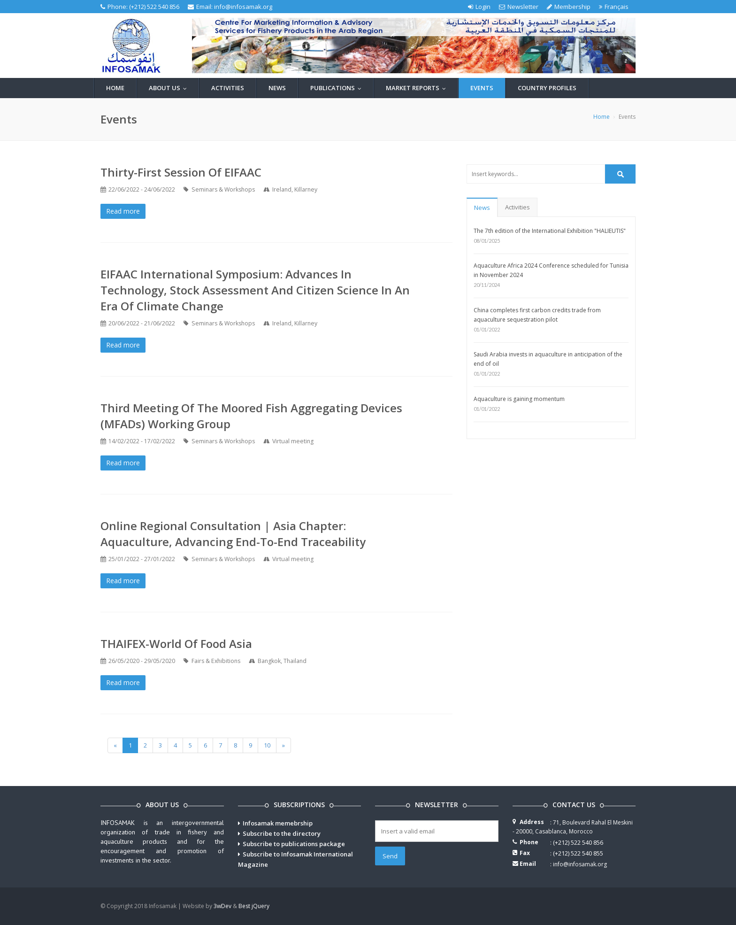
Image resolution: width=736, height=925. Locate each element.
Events (481, 88)
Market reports (418, 88)
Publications (338, 88)
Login (479, 6)
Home (115, 88)
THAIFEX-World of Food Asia (176, 643)
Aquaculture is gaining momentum (519, 399)
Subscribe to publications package (294, 844)
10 (267, 745)
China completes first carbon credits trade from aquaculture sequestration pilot (537, 315)
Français (614, 6)
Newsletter (518, 6)
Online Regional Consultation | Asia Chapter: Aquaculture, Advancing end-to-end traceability (233, 533)
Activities (227, 88)
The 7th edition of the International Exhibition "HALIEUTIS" (550, 231)
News (277, 88)
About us (170, 88)
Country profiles (547, 88)
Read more (123, 211)
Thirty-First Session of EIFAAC (180, 172)
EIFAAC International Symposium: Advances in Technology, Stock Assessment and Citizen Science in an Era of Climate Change (255, 290)
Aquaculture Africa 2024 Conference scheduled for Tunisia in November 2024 (551, 270)
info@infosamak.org (243, 6)
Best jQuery (253, 906)
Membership (568, 6)
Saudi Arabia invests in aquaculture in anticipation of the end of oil (548, 359)
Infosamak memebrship (278, 823)
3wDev (222, 906)
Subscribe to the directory (282, 833)
